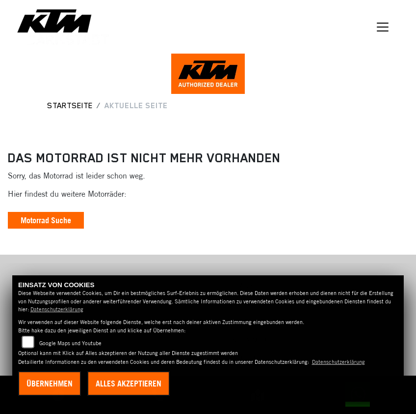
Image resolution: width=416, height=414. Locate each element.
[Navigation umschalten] (382, 27)
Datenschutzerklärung (56, 309)
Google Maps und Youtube (70, 343)
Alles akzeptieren (128, 383)
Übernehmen (49, 383)
